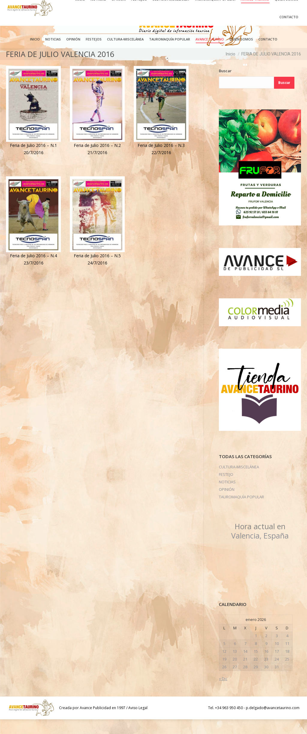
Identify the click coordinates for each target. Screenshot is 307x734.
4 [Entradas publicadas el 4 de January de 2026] (287, 650)
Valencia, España (260, 545)
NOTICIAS (227, 496)
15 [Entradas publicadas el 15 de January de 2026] (256, 666)
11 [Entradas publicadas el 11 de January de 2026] (287, 658)
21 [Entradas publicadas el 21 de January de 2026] (245, 673)
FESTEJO (226, 489)
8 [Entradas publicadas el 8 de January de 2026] (256, 658)
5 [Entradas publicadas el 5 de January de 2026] (224, 658)
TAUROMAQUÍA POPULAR (241, 511)
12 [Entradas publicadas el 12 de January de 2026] (224, 666)
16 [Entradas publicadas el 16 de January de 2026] (266, 666)
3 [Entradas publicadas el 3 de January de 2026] (277, 650)
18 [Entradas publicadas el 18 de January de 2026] (287, 666)
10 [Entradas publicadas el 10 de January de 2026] (277, 658)
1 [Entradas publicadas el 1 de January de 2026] (256, 650)
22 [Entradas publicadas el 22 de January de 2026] (256, 673)
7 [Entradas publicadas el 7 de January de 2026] (245, 658)
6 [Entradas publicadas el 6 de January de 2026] (235, 658)
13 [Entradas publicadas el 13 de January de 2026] (235, 666)
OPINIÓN (226, 504)
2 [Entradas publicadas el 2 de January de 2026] (266, 650)
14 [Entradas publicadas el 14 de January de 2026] (245, 666)
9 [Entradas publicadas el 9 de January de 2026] (266, 658)
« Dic (223, 693)
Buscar (225, 85)
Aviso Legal (138, 722)
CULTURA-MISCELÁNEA (239, 481)
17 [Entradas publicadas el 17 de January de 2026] (277, 666)
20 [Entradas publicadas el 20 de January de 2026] (235, 673)
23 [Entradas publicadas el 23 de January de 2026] (266, 673)
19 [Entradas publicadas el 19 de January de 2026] (224, 673)
